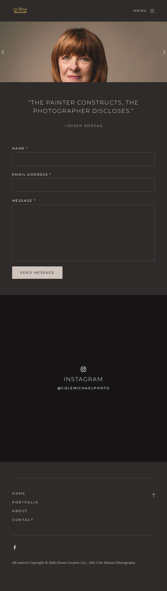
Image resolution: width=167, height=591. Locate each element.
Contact (22, 520)
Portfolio (25, 502)
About (19, 511)
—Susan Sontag (83, 126)
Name (20, 148)
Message (24, 201)
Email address (31, 174)
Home (19, 493)
